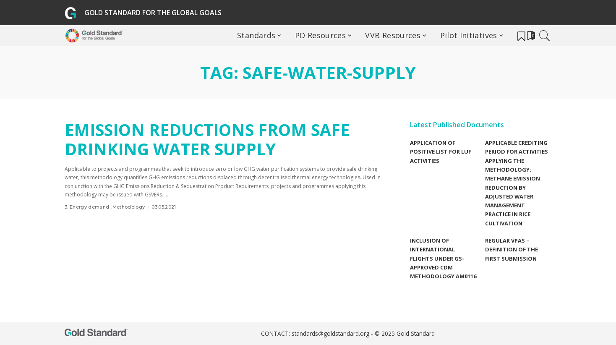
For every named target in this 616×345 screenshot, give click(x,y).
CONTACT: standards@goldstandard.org (316, 334)
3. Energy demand (87, 207)
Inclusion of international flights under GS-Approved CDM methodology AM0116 (443, 258)
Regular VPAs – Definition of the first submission (511, 249)
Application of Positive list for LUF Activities (440, 152)
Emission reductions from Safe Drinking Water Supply (211, 139)
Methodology (128, 207)
